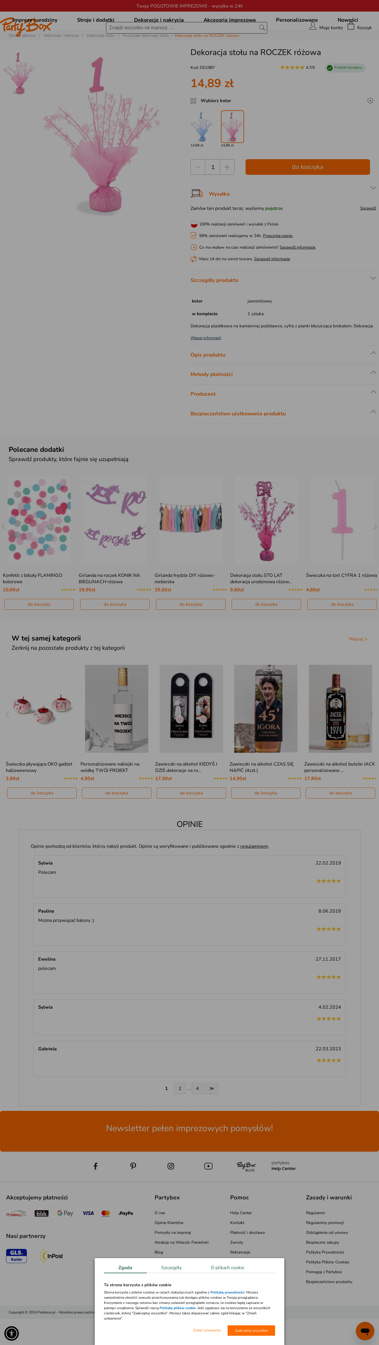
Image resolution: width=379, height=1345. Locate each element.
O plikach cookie (227, 1268)
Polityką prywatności (227, 1292)
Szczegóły (171, 1268)
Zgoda (125, 1268)
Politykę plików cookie (178, 1308)
